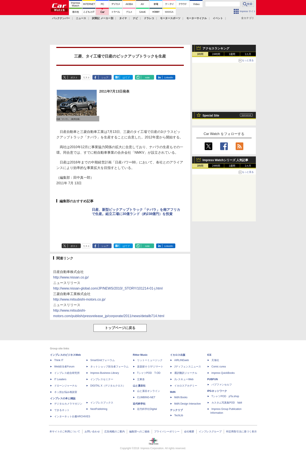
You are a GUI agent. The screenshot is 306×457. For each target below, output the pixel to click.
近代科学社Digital (147, 409)
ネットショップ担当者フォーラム (109, 366)
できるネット (61, 410)
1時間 (200, 54)
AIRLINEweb (181, 360)
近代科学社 (139, 403)
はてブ (126, 77)
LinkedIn (168, 77)
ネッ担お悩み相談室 (65, 392)
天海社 (215, 360)
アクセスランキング (216, 48)
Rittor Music (140, 354)
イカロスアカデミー (185, 385)
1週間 (232, 54)
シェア (104, 77)
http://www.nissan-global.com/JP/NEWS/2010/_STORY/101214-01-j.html (108, 288)
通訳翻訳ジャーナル (185, 372)
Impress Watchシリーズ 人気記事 (225, 160)
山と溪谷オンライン (148, 391)
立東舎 (141, 379)
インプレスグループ (210, 431)
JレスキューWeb (183, 379)
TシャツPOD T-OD (148, 372)
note (147, 77)
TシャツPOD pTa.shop (225, 396)
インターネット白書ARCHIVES (72, 416)
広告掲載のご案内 (114, 431)
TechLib (178, 415)
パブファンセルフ (221, 384)
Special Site (211, 115)
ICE (209, 354)
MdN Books (180, 397)
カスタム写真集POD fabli (226, 402)
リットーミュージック (150, 360)
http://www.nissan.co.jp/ (71, 277)
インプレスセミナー (101, 379)
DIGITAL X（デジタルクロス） (107, 385)
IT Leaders (60, 379)
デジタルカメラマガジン (68, 403)
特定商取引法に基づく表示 (241, 431)
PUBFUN (212, 379)
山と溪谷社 (139, 385)
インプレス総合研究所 (67, 372)
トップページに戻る (120, 328)
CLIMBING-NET (146, 397)
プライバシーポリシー (167, 431)
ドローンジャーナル (65, 385)
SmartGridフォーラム (102, 360)
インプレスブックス (101, 402)
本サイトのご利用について (65, 431)
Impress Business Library (104, 372)
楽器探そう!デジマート (150, 366)
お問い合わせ (92, 431)
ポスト (74, 77)
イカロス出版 (177, 354)
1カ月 (248, 54)
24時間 (216, 54)
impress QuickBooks (223, 372)
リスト (86, 77)
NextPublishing (98, 409)
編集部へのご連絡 (139, 431)
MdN (173, 392)
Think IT (58, 360)
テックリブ (176, 410)
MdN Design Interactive (187, 403)
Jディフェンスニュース (187, 366)
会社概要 (189, 431)
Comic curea (218, 366)
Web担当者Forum (64, 366)
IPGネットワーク (217, 391)
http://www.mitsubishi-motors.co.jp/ (79, 299)
